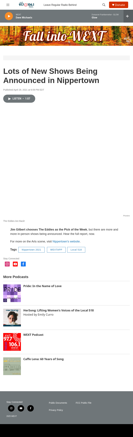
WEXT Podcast (33, 335)
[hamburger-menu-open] (8, 5)
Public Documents (58, 403)
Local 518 (76, 249)
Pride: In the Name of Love (42, 286)
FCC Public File (83, 403)
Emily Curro (46, 314)
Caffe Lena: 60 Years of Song (43, 359)
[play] (8, 16)
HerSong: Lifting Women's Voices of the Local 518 (58, 310)
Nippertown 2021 (31, 249)
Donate (120, 5)
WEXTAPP (56, 249)
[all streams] (128, 16)
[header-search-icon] (104, 4)
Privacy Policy (56, 410)
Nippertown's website (66, 241)
